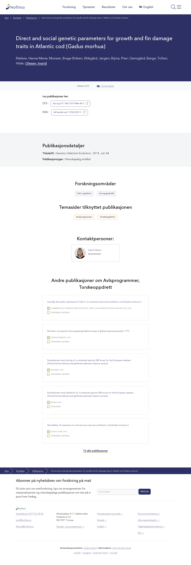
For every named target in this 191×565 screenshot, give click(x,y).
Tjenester (88, 7)
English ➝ (101, 527)
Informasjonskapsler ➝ (148, 520)
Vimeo (105, 553)
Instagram (87, 553)
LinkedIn (77, 553)
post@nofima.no (23, 520)
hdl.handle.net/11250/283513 (69, 112)
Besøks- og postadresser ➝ (70, 527)
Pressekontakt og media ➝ (109, 514)
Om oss (127, 7)
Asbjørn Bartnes (90, 548)
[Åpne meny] (170, 7)
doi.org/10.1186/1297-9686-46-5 (70, 103)
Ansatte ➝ (102, 520)
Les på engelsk (105, 86)
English (146, 7)
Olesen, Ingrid (36, 63)
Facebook (97, 553)
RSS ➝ (141, 533)
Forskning (69, 7)
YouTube (113, 553)
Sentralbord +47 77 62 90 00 (29, 514)
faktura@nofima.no (25, 527)
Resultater (109, 7)
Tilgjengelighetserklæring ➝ (151, 527)
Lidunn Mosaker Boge (121, 548)
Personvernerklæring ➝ (149, 514)
